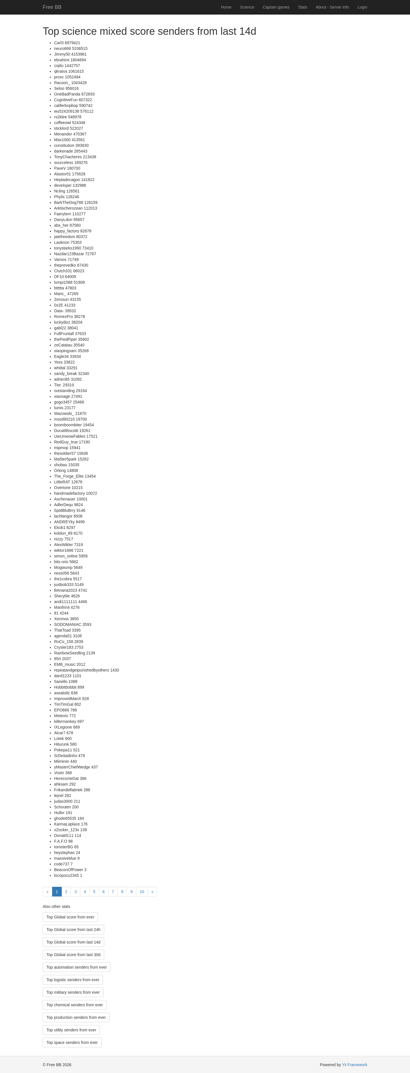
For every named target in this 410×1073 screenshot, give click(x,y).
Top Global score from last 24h (73, 929)
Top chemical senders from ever (74, 1005)
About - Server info (332, 7)
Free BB (52, 7)
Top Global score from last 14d (73, 942)
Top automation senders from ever (76, 967)
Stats (302, 7)
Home (226, 7)
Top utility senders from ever (71, 1030)
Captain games (276, 7)
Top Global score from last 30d (73, 954)
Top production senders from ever (76, 1017)
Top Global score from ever (70, 917)
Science (247, 7)
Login (362, 7)
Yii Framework (354, 1064)
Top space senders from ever (72, 1042)
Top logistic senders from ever (72, 979)
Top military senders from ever (73, 992)
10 (142, 891)
